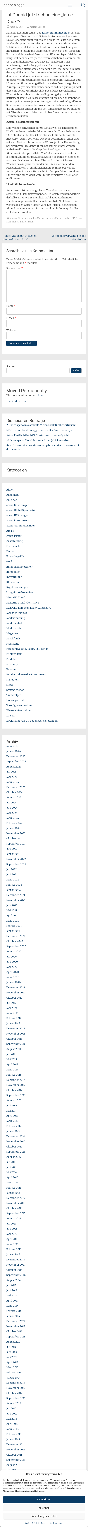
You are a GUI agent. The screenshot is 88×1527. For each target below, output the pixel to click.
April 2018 (12, 1064)
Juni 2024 (12, 807)
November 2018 (15, 1033)
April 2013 (12, 1362)
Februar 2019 (13, 1018)
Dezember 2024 (15, 787)
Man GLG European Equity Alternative (28, 607)
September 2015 (15, 1213)
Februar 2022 (14, 884)
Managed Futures (16, 612)
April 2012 (12, 1423)
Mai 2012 (11, 1418)
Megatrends (13, 633)
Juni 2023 (11, 848)
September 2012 (16, 1398)
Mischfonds (13, 638)
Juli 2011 (11, 1470)
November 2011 (15, 1449)
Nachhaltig (12, 643)
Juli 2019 (11, 1002)
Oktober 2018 (14, 1038)
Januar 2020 (13, 982)
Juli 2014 (11, 1285)
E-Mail (11, 318)
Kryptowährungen (17, 587)
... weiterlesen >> (16, 401)
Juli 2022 (11, 869)
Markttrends (62, 218)
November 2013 (15, 1326)
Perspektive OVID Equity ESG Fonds (27, 648)
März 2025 (12, 782)
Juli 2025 (11, 771)
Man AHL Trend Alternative (22, 602)
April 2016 (12, 1177)
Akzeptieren (44, 1499)
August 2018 (13, 1049)
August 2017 (13, 1100)
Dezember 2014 (15, 1259)
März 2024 (12, 817)
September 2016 (16, 1151)
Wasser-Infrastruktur (18, 710)
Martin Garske (37, 27)
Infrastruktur (14, 576)
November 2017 (15, 1084)
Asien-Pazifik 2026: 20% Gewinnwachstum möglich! (37, 435)
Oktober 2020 (14, 941)
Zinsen (10, 715)
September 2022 (16, 864)
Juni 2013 (11, 1351)
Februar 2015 (13, 1249)
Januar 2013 (13, 1377)
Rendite (11, 669)
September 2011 (15, 1459)
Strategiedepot (15, 689)
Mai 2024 (11, 812)
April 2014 (12, 1300)
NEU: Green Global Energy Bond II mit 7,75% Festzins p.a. (39, 430)
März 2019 (12, 1013)
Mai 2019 (11, 1007)
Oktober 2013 (14, 1331)
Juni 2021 (11, 905)
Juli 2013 (11, 1346)
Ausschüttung (14, 540)
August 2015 (13, 1218)
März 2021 (12, 920)
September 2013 (15, 1336)
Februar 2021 (14, 925)
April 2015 (12, 1239)
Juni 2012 (11, 1413)
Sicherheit (12, 679)
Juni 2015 (11, 1228)
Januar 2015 (13, 1254)
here (40, 395)
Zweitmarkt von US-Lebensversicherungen (32, 720)
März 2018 (12, 1069)
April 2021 (12, 915)
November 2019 (15, 992)
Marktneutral (14, 623)
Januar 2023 (13, 853)
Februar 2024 (14, 823)
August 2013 (13, 1341)
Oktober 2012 (14, 1393)
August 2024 (13, 797)
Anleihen (11, 499)
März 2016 (12, 1182)
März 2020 (12, 977)
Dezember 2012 (15, 1382)
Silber (9, 684)
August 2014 (13, 1280)
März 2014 (12, 1305)
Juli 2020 (11, 956)
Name (11, 305)
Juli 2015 (11, 1223)
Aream (10, 530)
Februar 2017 (13, 1126)
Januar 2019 (13, 1023)
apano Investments (17, 520)
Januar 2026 (13, 751)
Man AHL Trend (15, 597)
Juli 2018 (11, 1054)
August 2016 (13, 1156)
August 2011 (13, 1464)
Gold (9, 561)
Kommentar (14, 268)
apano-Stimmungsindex (56, 32)
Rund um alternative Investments (26, 674)
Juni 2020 (12, 961)
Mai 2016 (11, 1172)
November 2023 (15, 833)
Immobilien (13, 571)
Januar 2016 (13, 1192)
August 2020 (13, 951)
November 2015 (15, 1203)
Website (11, 330)
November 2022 (16, 859)
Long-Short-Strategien (19, 592)
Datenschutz (46, 1523)
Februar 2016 (13, 1187)
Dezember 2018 (15, 1028)
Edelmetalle (13, 546)
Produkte (11, 659)
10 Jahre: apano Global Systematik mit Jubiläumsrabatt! (38, 440)
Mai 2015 (11, 1233)
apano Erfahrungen (17, 505)
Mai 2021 (11, 910)
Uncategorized (15, 700)
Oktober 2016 (14, 1146)
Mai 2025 (11, 776)
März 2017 (12, 1120)
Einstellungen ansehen (44, 1516)
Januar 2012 (13, 1439)
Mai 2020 (11, 966)
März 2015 (12, 1244)
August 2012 (13, 1403)
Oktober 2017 (14, 1090)
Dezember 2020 (16, 936)
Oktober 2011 (14, 1454)
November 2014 (15, 1264)
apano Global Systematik (20, 510)
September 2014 (16, 1274)
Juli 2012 (11, 1408)
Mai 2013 (11, 1357)
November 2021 (15, 900)
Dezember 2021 (15, 894)
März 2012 (12, 1428)
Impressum (58, 1523)
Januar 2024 (13, 828)
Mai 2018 (11, 1059)
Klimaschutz (13, 582)
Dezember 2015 (15, 1197)
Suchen (10, 366)
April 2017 (12, 1115)
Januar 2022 (13, 889)
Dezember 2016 (15, 1136)
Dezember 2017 (15, 1079)
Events (10, 551)
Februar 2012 (14, 1434)
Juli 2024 (11, 802)
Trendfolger (13, 695)
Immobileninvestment (19, 566)
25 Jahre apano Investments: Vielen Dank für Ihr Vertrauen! (41, 424)
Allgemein (12, 494)
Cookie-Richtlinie (32, 1523)
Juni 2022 (12, 874)
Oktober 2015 (14, 1208)
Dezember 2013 (15, 1321)
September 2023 (16, 843)
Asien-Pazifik (14, 535)
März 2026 (12, 746)
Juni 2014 (11, 1290)
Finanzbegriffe (15, 556)
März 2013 (12, 1367)
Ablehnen (44, 1507)
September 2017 (15, 1095)
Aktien (10, 489)
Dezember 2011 (15, 1444)
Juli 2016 (11, 1161)
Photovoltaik (14, 653)
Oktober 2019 (14, 997)
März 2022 (12, 879)
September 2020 (16, 946)
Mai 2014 (11, 1295)
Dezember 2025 (15, 756)
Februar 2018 (13, 1074)
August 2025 (13, 766)
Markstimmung (45, 218)
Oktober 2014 (14, 1269)
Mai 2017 (11, 1110)
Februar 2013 (13, 1372)
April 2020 (12, 971)
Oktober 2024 (14, 792)
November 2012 (15, 1387)
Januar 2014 (13, 1316)
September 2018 (16, 1043)
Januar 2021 (13, 930)
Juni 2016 (11, 1167)
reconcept (12, 664)
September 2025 (16, 761)
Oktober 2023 (14, 838)
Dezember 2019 (15, 987)
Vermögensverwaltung (19, 705)
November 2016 (15, 1141)
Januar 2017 (13, 1131)
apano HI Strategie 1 (18, 515)
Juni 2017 (11, 1105)
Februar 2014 (13, 1310)
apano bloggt (14, 5)
